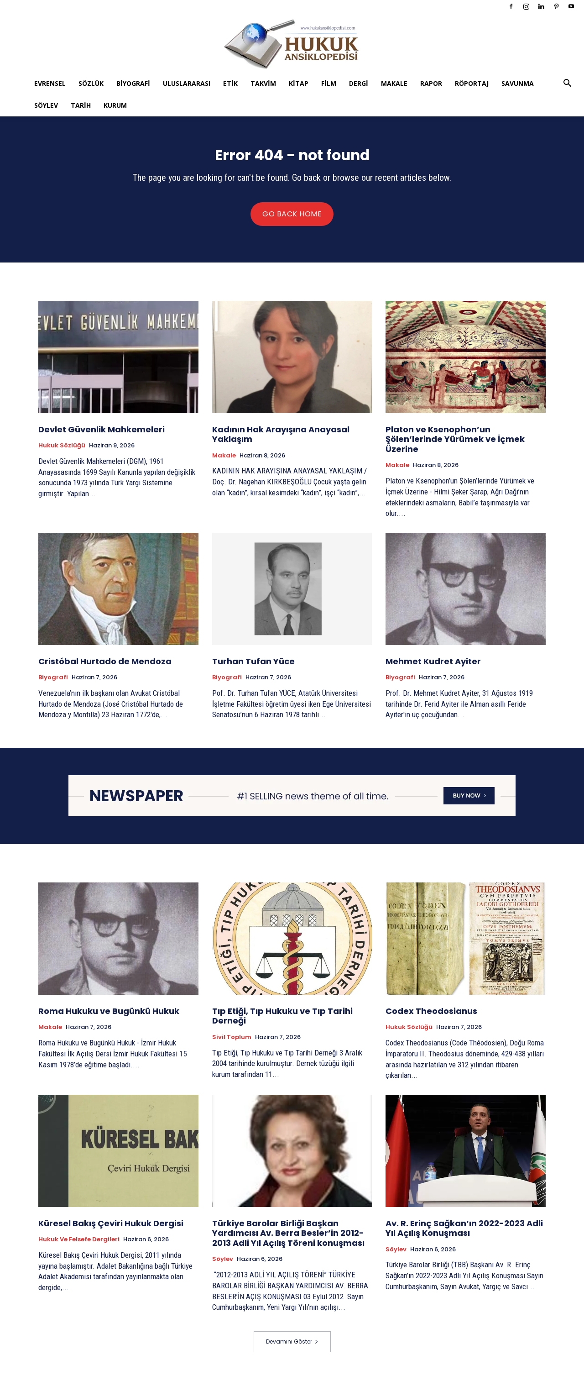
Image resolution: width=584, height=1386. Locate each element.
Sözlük (91, 83)
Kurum (115, 105)
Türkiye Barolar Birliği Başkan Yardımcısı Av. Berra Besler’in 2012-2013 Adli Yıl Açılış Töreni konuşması (288, 1239)
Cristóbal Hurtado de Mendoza (105, 667)
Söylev (46, 105)
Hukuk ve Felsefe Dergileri (79, 1246)
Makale (394, 83)
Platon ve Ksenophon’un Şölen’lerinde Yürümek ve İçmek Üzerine (455, 445)
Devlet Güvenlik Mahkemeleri (101, 435)
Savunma (517, 83)
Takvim (263, 83)
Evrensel (50, 83)
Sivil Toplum (231, 1043)
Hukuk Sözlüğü (61, 452)
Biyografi (133, 83)
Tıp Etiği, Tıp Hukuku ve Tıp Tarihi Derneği (282, 1022)
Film (328, 83)
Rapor (431, 83)
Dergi (358, 83)
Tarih (81, 105)
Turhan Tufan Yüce (253, 667)
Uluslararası (186, 83)
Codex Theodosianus (432, 1017)
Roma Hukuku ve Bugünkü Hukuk (108, 1017)
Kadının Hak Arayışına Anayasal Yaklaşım (280, 441)
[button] (567, 84)
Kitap (298, 83)
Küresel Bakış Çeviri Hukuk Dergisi (110, 1229)
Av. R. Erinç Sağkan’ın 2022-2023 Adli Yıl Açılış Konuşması (464, 1234)
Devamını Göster (292, 1348)
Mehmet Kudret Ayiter (433, 667)
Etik (230, 83)
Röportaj (472, 83)
